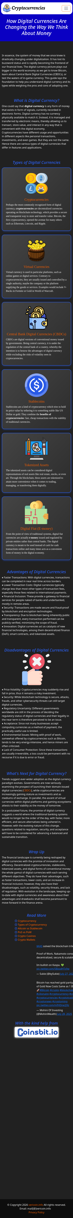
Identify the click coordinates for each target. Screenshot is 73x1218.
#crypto (54, 990)
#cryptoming (60, 1001)
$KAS (40, 946)
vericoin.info (36, 1205)
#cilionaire (43, 994)
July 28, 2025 (64, 1014)
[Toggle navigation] (66, 8)
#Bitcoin (44, 990)
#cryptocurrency (59, 994)
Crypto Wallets (26, 939)
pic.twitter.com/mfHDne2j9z (53, 1005)
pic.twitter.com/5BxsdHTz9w (53, 968)
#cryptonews (44, 1001)
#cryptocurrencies (47, 997)
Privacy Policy (36, 1212)
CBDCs (27, 790)
